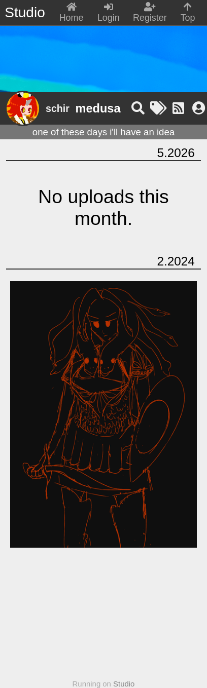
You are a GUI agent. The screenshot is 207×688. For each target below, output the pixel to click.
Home (71, 13)
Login (108, 13)
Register (150, 13)
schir (58, 108)
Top (188, 13)
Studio (123, 683)
